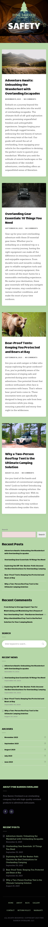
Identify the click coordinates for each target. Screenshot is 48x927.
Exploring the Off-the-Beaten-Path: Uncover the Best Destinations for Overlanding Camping (25, 567)
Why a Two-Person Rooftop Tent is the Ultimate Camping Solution (20, 461)
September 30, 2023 (14, 228)
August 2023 (9, 749)
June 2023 (8, 762)
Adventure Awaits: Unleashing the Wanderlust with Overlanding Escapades (22, 87)
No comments (30, 99)
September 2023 (11, 743)
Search (5, 529)
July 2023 (8, 756)
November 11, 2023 (13, 99)
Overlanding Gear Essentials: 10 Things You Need (23, 218)
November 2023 (11, 737)
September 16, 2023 (13, 357)
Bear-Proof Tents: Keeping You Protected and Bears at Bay (22, 348)
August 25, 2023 (12, 473)
